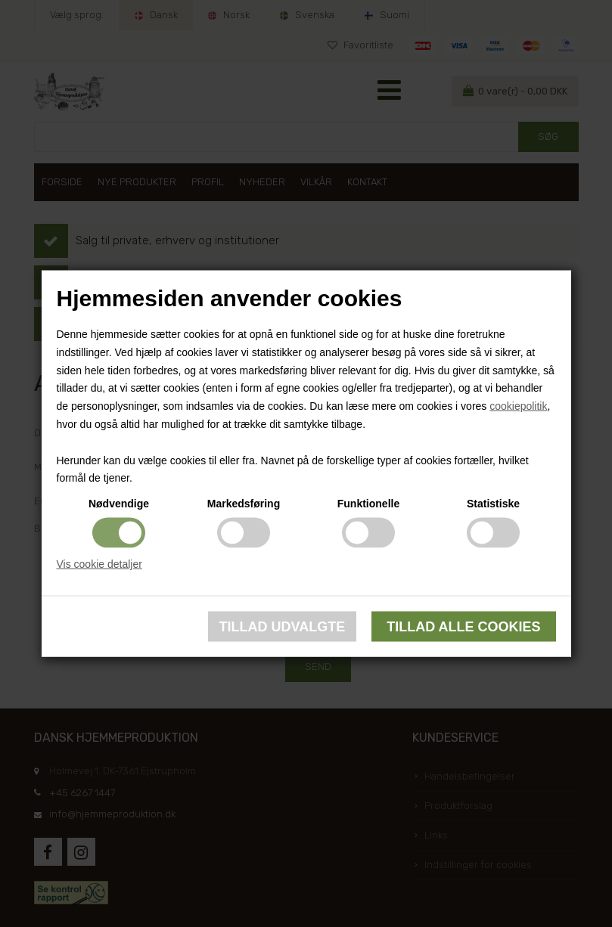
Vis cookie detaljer (99, 564)
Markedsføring (243, 504)
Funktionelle (368, 504)
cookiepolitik (518, 406)
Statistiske (493, 504)
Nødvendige (119, 504)
